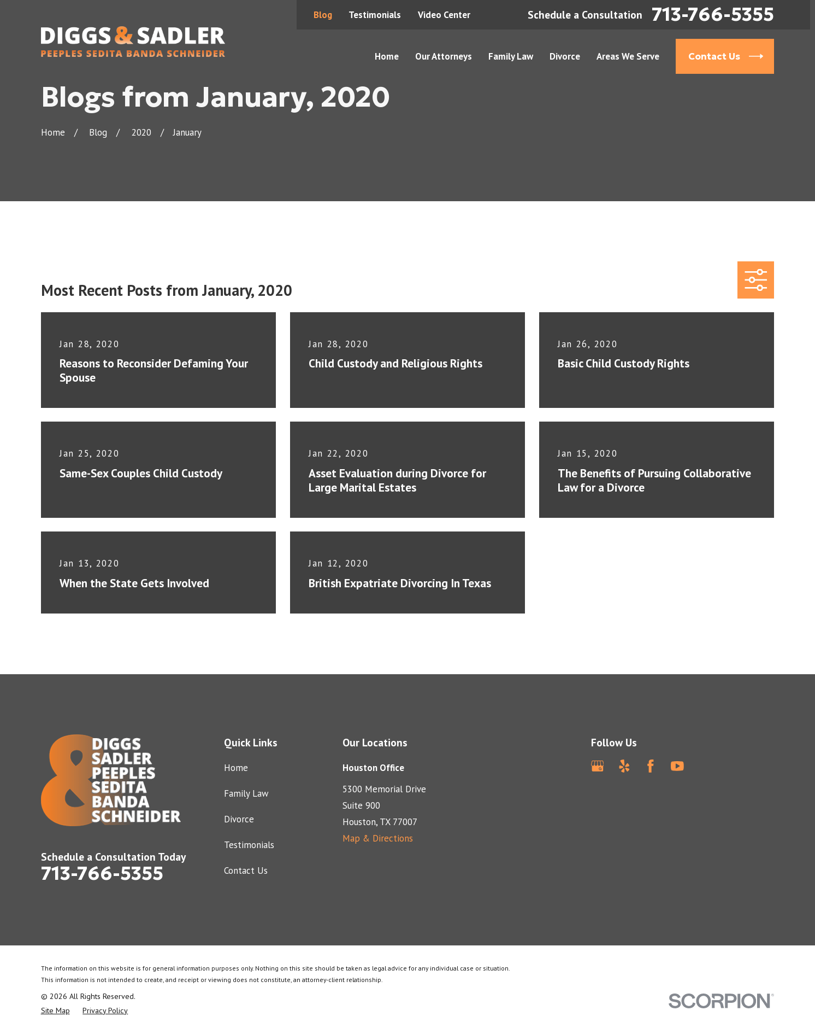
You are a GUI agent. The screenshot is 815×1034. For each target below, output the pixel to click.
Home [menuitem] (387, 56)
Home (236, 768)
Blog (323, 15)
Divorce (239, 819)
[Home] (133, 41)
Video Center (444, 15)
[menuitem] (55, 1011)
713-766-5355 (713, 14)
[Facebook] (650, 766)
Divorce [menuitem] (565, 56)
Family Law (246, 793)
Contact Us (246, 870)
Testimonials (375, 15)
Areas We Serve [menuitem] (628, 56)
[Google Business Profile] (597, 766)
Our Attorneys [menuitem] (443, 56)
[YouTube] (677, 766)
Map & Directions (377, 838)
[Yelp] (624, 766)
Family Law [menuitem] (510, 56)
